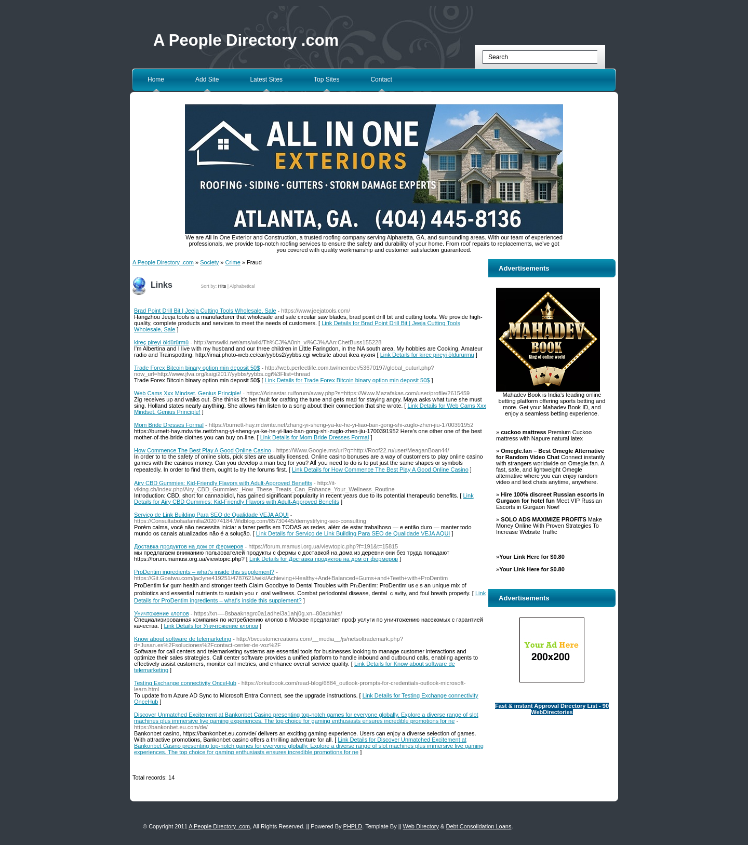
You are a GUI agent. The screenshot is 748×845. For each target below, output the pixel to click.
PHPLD (353, 826)
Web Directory (421, 826)
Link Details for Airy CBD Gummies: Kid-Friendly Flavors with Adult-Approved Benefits (304, 498)
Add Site (207, 79)
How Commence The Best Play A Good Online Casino (202, 450)
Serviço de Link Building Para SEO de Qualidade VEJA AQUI (211, 515)
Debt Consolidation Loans (478, 826)
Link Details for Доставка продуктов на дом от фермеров (323, 559)
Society (209, 262)
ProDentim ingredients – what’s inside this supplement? (204, 572)
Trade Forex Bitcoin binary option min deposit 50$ (197, 368)
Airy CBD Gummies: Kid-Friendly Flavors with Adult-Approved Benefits (223, 483)
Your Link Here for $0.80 (532, 557)
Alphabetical (242, 286)
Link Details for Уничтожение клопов (211, 626)
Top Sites (326, 79)
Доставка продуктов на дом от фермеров (188, 546)
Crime (233, 262)
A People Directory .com (246, 40)
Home (156, 79)
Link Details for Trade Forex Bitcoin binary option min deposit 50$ (347, 380)
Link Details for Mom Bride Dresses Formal (314, 437)
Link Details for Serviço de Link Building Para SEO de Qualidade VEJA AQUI (353, 533)
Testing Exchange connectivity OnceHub (185, 683)
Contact (381, 79)
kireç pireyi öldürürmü (161, 342)
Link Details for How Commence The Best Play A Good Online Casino (380, 469)
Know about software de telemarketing (182, 639)
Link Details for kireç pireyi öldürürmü (427, 355)
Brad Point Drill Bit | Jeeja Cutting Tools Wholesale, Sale (205, 310)
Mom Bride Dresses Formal (169, 425)
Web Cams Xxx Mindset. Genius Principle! (187, 393)
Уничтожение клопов (161, 613)
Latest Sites (266, 79)
